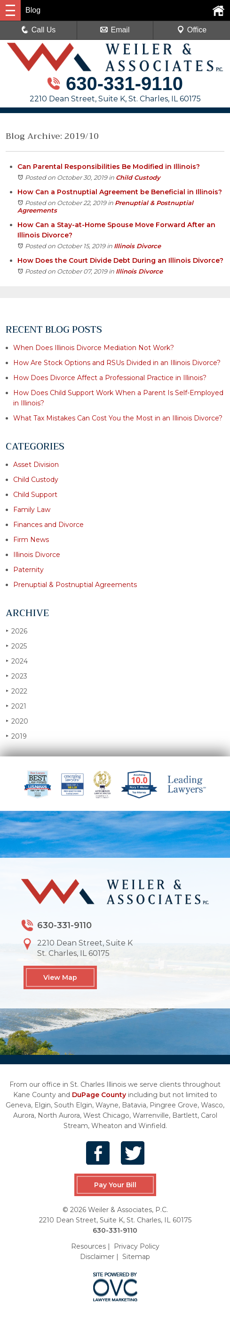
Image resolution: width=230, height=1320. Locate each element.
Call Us (38, 30)
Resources (88, 1246)
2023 (16, 676)
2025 (16, 646)
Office (192, 30)
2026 (16, 631)
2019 (16, 736)
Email (114, 30)
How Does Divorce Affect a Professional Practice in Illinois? (109, 378)
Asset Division (36, 464)
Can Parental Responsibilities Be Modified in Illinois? (108, 166)
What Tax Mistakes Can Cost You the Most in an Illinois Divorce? (117, 418)
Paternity (28, 569)
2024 (17, 661)
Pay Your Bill (115, 1185)
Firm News (31, 539)
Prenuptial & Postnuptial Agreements (75, 584)
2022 (16, 691)
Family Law (31, 509)
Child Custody (138, 177)
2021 (16, 706)
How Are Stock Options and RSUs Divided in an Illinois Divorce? (117, 363)
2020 (17, 721)
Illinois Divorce (137, 246)
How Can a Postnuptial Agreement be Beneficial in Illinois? (119, 192)
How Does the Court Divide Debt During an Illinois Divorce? (120, 260)
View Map (60, 977)
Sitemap (136, 1256)
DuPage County (99, 1095)
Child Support (35, 494)
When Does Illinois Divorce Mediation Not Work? (93, 347)
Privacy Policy (136, 1246)
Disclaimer (97, 1256)
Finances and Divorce (48, 524)
